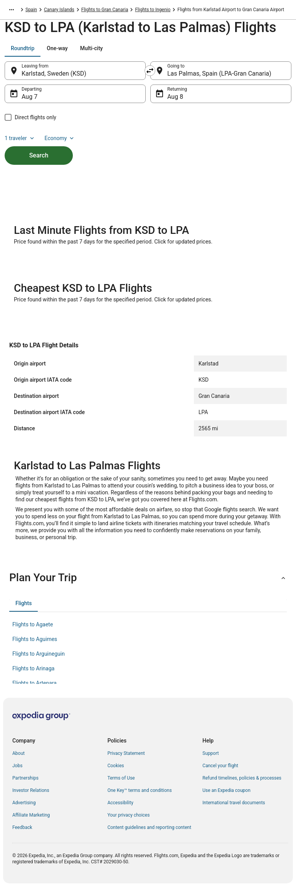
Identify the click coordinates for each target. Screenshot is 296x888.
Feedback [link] (22, 827)
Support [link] (210, 753)
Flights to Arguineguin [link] (38, 654)
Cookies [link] (116, 765)
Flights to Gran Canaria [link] (104, 9)
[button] (148, 578)
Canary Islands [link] (59, 9)
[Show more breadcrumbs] (11, 10)
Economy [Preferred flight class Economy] (60, 138)
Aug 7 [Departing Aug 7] (29, 96)
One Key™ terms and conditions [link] (140, 790)
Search (39, 155)
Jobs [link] (17, 765)
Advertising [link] (23, 802)
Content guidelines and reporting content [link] (149, 827)
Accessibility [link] (120, 802)
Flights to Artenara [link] (34, 683)
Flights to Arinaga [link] (33, 668)
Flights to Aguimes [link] (34, 639)
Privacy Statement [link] (126, 753)
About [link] (18, 753)
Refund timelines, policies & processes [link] (241, 778)
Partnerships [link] (25, 778)
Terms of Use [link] (121, 778)
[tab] (22, 48)
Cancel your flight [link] (220, 765)
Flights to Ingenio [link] (152, 9)
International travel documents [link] (233, 802)
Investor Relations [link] (30, 790)
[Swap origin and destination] (150, 70)
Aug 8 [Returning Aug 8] (175, 96)
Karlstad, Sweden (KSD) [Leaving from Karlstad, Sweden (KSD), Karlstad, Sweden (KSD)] (54, 73)
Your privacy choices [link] (129, 815)
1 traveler (20, 138)
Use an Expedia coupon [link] (226, 790)
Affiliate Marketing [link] (31, 815)
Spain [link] (31, 9)
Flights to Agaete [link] (32, 624)
